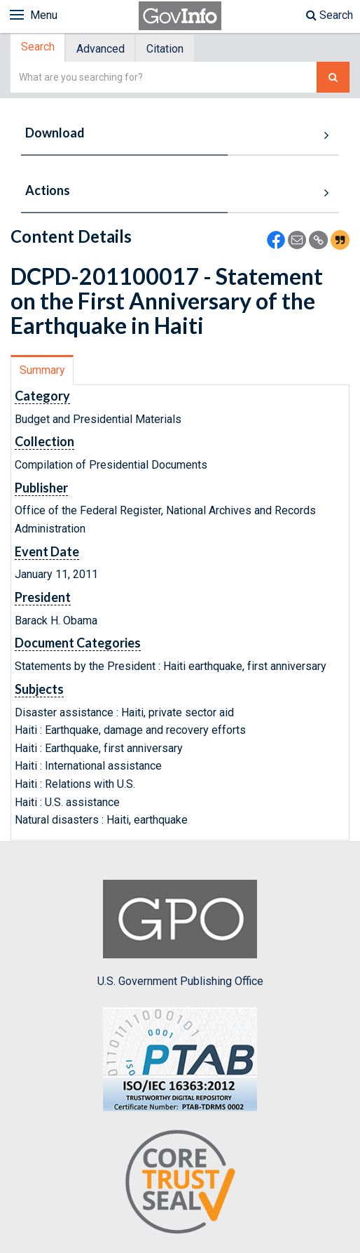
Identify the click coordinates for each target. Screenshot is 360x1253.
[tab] (39, 48)
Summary (42, 371)
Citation (169, 49)
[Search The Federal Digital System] (333, 79)
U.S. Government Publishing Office (180, 935)
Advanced (103, 49)
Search (329, 15)
